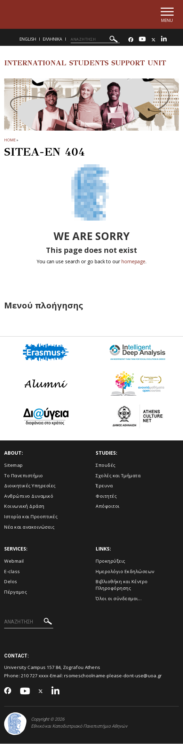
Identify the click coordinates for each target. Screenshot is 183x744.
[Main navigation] (167, 14)
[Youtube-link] (142, 40)
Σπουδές (106, 465)
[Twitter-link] (153, 40)
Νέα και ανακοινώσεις (29, 527)
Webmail (14, 561)
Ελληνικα (52, 39)
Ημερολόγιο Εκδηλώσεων (125, 571)
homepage (133, 261)
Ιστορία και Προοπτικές (30, 517)
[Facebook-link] (130, 40)
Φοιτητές (106, 496)
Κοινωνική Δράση (24, 506)
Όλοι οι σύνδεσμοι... (119, 598)
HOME (10, 139)
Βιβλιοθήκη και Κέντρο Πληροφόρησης (122, 585)
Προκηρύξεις (110, 561)
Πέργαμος (15, 592)
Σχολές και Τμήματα (118, 475)
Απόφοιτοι (108, 506)
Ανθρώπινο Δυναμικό (28, 496)
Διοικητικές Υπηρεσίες (30, 486)
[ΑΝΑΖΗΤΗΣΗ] (95, 39)
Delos (10, 582)
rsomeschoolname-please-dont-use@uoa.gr (113, 676)
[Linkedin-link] (164, 40)
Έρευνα (104, 486)
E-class (12, 571)
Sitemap (13, 465)
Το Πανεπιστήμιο (23, 475)
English (27, 39)
